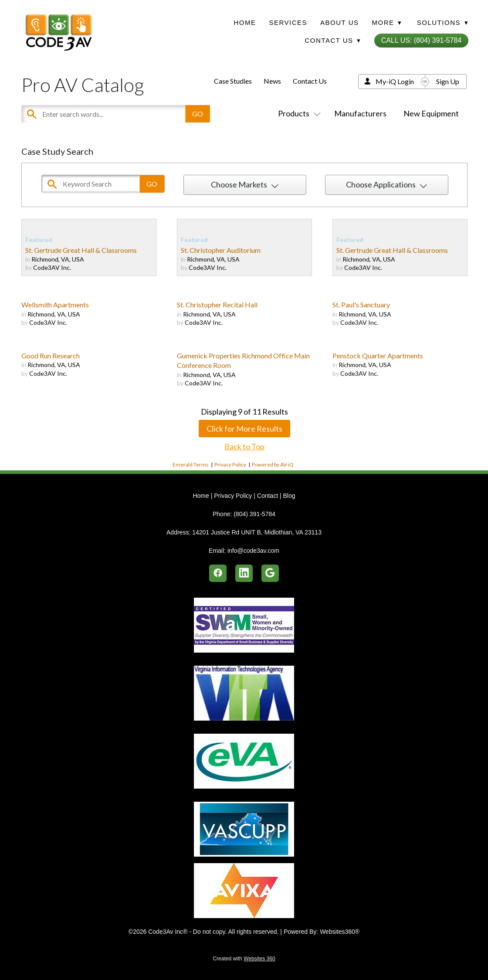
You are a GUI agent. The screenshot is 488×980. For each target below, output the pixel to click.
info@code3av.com (253, 550)
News (272, 81)
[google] (270, 573)
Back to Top (244, 446)
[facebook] (218, 573)
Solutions (442, 22)
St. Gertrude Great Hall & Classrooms (81, 250)
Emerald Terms (191, 464)
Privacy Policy (230, 464)
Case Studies (233, 81)
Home (245, 22)
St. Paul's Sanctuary (361, 304)
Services (288, 22)
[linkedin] (244, 573)
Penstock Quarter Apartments (377, 355)
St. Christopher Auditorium (221, 250)
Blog (289, 495)
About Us (339, 22)
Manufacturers (360, 113)
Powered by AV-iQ (273, 464)
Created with (244, 959)
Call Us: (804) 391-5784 (421, 40)
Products (297, 113)
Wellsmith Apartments (55, 304)
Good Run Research (50, 355)
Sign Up (447, 81)
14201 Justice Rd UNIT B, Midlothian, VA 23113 (257, 532)
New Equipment (431, 113)
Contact (267, 495)
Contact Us (310, 81)
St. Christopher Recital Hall (217, 304)
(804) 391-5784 (254, 513)
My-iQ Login (395, 81)
